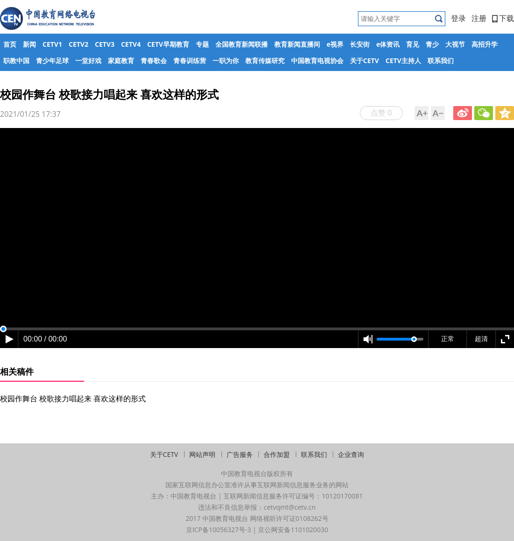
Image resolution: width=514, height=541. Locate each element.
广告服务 (240, 454)
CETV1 (52, 44)
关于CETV (364, 60)
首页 (9, 44)
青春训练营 (189, 60)
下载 (503, 18)
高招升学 (484, 44)
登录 (458, 18)
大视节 (455, 44)
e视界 (335, 44)
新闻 (29, 44)
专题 (202, 44)
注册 (478, 18)
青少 (432, 44)
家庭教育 (121, 60)
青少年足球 (52, 60)
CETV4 (131, 44)
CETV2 (78, 44)
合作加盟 (277, 454)
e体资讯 (388, 44)
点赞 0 (381, 112)
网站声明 (202, 454)
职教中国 (16, 60)
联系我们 (441, 60)
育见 (412, 44)
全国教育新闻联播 (241, 44)
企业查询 (351, 454)
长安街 (360, 44)
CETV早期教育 (168, 44)
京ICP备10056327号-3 (218, 529)
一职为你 (226, 60)
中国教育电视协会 (317, 60)
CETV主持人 (403, 60)
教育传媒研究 (265, 60)
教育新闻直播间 (297, 44)
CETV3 (104, 44)
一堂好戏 (88, 60)
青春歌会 (154, 60)
